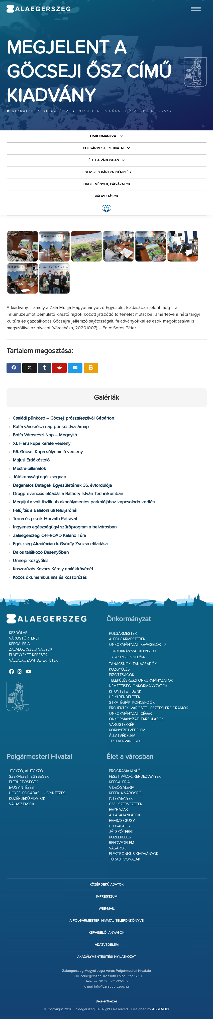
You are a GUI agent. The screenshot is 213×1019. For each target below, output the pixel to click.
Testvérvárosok (125, 741)
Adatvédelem (107, 945)
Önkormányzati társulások (136, 719)
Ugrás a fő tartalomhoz (194, 2)
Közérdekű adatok (27, 799)
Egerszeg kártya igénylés (106, 172)
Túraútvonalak (124, 859)
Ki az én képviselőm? (128, 657)
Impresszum (106, 896)
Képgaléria (56, 111)
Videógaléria (121, 788)
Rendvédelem (121, 843)
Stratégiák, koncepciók (132, 702)
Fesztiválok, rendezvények (135, 776)
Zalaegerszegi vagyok (31, 649)
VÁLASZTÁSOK (106, 196)
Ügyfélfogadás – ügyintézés (37, 793)
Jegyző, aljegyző (26, 771)
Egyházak (118, 810)
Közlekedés (120, 837)
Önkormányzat (104, 136)
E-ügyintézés (21, 788)
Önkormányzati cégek (130, 714)
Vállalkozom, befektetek (33, 660)
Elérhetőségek (23, 782)
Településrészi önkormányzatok (141, 680)
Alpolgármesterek (127, 639)
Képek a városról (126, 793)
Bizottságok (121, 675)
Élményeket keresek (28, 655)
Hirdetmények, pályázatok (106, 184)
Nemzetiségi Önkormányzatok (138, 686)
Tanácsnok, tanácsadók (133, 664)
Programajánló (125, 771)
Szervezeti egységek (29, 776)
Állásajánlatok (125, 815)
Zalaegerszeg (39, 9)
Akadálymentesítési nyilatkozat (106, 957)
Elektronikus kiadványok (133, 854)
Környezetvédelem (127, 730)
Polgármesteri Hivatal (104, 148)
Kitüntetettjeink (125, 691)
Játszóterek (121, 832)
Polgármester (123, 634)
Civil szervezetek (125, 804)
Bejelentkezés (106, 1001)
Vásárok (117, 848)
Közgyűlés (119, 669)
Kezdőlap (20, 111)
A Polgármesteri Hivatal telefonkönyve (106, 920)
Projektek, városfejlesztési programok (148, 708)
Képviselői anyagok (106, 932)
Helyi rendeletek (124, 697)
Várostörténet (24, 638)
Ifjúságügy (120, 826)
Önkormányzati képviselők (135, 645)
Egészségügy (122, 821)
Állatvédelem (122, 736)
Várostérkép (121, 725)
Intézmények (121, 799)
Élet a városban (103, 160)
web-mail (107, 908)
